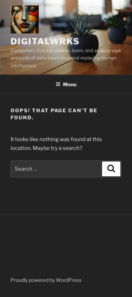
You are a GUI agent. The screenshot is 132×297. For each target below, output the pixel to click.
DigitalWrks (45, 41)
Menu (66, 84)
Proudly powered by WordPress (46, 280)
